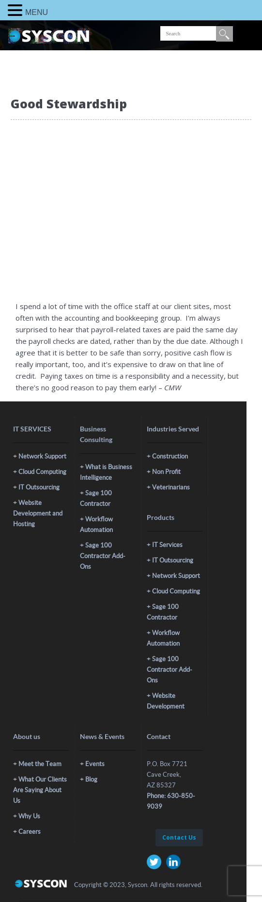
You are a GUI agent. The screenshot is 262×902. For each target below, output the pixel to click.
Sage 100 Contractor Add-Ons (102, 556)
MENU (36, 12)
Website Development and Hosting (37, 513)
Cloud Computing (42, 471)
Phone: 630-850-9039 (171, 801)
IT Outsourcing (39, 487)
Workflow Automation (96, 524)
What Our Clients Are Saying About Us (40, 790)
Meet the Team (40, 764)
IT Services (167, 544)
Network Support (42, 456)
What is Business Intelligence (106, 472)
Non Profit (166, 471)
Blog (91, 779)
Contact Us (179, 837)
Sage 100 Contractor (96, 498)
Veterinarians (171, 487)
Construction (170, 456)
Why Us (29, 816)
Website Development (166, 701)
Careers (29, 831)
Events (95, 764)
